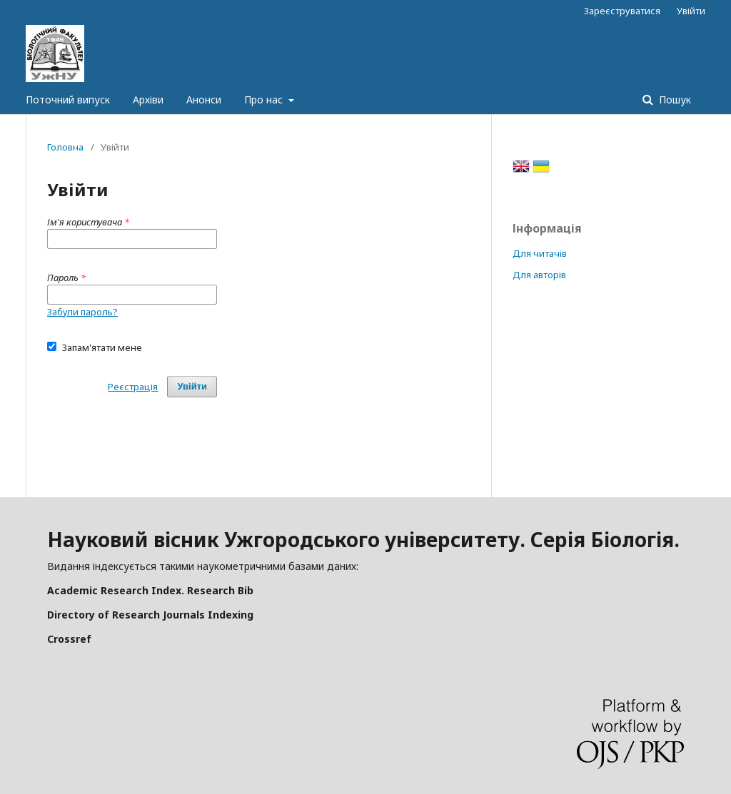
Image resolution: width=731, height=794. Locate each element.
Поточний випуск (68, 99)
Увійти (691, 10)
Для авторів (539, 274)
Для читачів (540, 253)
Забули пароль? (82, 311)
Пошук (673, 99)
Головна (65, 147)
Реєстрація (133, 386)
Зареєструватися (622, 10)
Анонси (203, 99)
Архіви (148, 99)
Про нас (265, 99)
